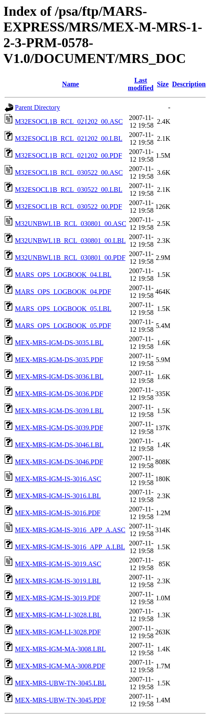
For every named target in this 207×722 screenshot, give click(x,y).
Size (163, 84)
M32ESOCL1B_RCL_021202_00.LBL (68, 138)
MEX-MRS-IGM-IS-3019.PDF (57, 598)
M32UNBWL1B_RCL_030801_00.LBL (70, 240)
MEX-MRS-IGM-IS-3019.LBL (58, 581)
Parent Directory (37, 107)
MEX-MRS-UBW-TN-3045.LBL (60, 683)
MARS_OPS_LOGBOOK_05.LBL (63, 308)
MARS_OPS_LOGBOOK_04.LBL (63, 274)
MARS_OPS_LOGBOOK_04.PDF (63, 291)
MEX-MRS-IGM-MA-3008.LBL (60, 649)
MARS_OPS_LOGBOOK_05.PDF (63, 325)
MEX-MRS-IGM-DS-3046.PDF (59, 461)
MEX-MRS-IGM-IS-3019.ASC (58, 564)
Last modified (140, 84)
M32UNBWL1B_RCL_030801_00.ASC (70, 223)
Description (189, 84)
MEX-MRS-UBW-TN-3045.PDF (60, 700)
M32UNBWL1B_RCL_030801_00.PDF (70, 257)
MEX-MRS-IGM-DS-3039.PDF (59, 427)
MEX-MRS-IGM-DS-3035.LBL (59, 342)
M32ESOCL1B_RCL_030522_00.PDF (68, 206)
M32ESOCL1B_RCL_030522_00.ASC (69, 172)
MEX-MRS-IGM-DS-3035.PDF (59, 359)
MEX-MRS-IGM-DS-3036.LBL (59, 376)
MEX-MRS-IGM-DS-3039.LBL (59, 410)
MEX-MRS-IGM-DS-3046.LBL (59, 444)
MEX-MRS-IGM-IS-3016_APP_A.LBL (70, 547)
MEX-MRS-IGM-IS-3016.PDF (57, 513)
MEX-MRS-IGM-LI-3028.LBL (58, 615)
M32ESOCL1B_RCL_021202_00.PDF (68, 155)
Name (70, 84)
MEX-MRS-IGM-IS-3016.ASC (58, 478)
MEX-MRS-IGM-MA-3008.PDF (60, 666)
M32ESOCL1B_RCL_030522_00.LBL (68, 189)
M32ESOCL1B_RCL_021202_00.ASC (69, 121)
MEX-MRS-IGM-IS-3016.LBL (58, 495)
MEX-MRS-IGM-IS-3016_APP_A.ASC (70, 530)
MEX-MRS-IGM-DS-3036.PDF (59, 393)
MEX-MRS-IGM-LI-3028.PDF (58, 632)
